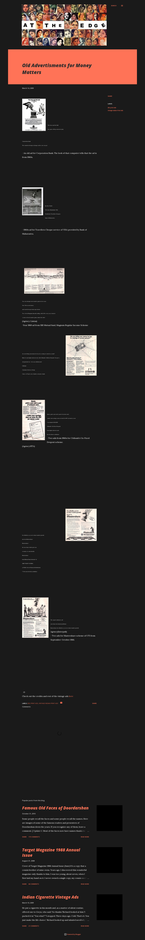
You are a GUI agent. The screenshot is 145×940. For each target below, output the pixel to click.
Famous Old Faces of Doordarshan (55, 808)
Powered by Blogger (72, 934)
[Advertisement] (56, 774)
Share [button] (110, 96)
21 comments (33, 926)
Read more (85, 837)
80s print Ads (112, 108)
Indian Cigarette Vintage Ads (50, 897)
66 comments (33, 884)
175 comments (34, 837)
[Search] (113, 5)
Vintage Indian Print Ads (115, 110)
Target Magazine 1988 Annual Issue (51, 852)
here (71, 696)
